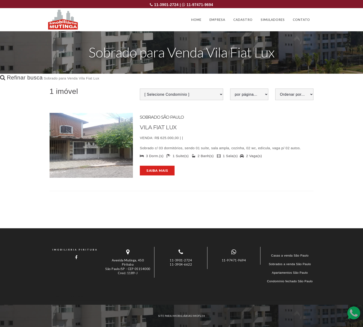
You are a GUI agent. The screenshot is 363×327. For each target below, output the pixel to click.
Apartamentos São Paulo (290, 272)
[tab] (181, 296)
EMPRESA (217, 20)
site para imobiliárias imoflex (181, 315)
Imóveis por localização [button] (68, 296)
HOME (196, 20)
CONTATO (301, 20)
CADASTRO (243, 20)
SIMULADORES (273, 20)
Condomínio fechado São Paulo (290, 281)
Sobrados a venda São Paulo (290, 264)
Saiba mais (157, 170)
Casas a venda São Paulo (290, 255)
